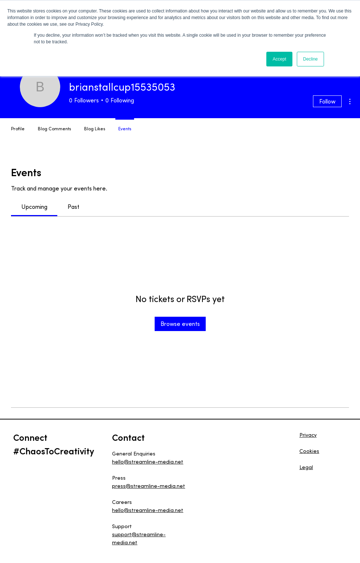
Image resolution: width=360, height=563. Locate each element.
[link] (34, 206)
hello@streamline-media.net (147, 461)
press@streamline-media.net (148, 486)
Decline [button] (310, 59)
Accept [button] (279, 59)
